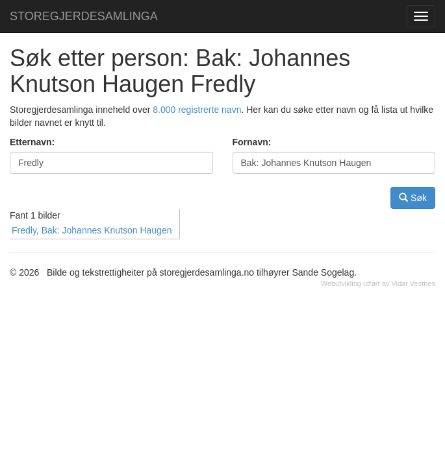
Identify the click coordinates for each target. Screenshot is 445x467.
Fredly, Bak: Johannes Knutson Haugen (92, 230)
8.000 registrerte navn (197, 109)
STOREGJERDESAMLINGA (84, 16)
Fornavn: (252, 142)
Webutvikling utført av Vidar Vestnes (378, 283)
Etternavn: (32, 142)
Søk (413, 197)
